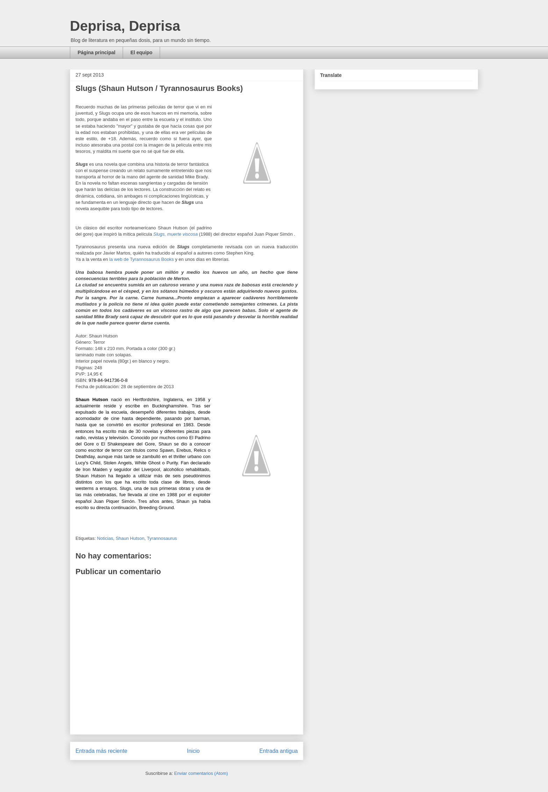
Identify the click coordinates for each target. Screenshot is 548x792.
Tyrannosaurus (162, 538)
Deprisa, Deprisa (125, 26)
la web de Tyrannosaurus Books (141, 259)
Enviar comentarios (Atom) (201, 773)
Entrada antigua (278, 751)
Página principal (96, 52)
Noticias (105, 538)
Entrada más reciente (101, 751)
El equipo (141, 52)
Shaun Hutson (130, 538)
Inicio (193, 751)
